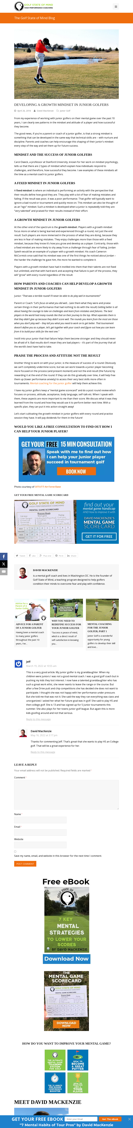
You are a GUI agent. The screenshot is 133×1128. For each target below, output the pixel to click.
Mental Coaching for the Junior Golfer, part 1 (100, 628)
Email (18, 826)
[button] (37, 1119)
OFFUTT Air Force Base (48, 486)
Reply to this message (38, 719)
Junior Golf (65, 110)
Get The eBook (110, 1119)
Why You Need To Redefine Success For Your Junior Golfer (66, 624)
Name (18, 814)
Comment (20, 777)
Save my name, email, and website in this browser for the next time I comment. (58, 855)
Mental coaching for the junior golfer (51, 383)
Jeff (28, 661)
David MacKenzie (45, 110)
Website (18, 839)
